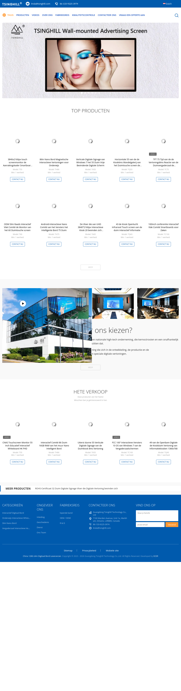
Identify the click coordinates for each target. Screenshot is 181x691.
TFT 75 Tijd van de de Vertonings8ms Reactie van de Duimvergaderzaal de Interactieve (163, 164)
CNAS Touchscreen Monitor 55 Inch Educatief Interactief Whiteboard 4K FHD (18, 445)
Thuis (8, 15)
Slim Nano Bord (9, 523)
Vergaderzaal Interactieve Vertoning (18, 528)
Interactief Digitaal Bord (13, 512)
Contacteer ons (107, 15)
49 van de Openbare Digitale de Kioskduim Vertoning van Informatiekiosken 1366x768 (163, 445)
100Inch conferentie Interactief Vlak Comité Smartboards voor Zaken (163, 227)
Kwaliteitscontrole (83, 15)
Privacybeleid (89, 550)
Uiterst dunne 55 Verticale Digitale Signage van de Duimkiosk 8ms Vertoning (90, 445)
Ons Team (41, 532)
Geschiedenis (43, 522)
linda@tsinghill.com (40, 3)
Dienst (40, 527)
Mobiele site (112, 550)
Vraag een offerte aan (133, 15)
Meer (90, 267)
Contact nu (17, 179)
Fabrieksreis (63, 15)
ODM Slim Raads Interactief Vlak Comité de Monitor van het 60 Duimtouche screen (17, 227)
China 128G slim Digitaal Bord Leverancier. (42, 556)
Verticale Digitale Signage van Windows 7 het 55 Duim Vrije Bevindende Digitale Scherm (90, 162)
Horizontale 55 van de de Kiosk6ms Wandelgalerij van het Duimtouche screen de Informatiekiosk (127, 164)
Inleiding (41, 517)
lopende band (66, 512)
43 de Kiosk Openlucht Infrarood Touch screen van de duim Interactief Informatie (127, 227)
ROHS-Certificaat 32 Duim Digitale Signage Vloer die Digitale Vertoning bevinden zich (76, 488)
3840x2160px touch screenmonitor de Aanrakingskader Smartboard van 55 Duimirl (17, 164)
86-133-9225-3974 (69, 3)
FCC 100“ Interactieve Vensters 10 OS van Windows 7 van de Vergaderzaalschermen (127, 445)
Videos (36, 15)
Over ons (47, 15)
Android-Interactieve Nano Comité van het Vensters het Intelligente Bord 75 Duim (54, 227)
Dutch (169, 3)
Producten (22, 15)
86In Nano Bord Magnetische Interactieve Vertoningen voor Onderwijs (54, 162)
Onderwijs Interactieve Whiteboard (18, 518)
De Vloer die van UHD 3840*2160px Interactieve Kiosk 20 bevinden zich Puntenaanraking (90, 229)
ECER (156, 556)
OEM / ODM (65, 518)
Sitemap (68, 550)
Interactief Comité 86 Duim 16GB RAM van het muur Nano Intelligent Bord (54, 445)
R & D (62, 523)
